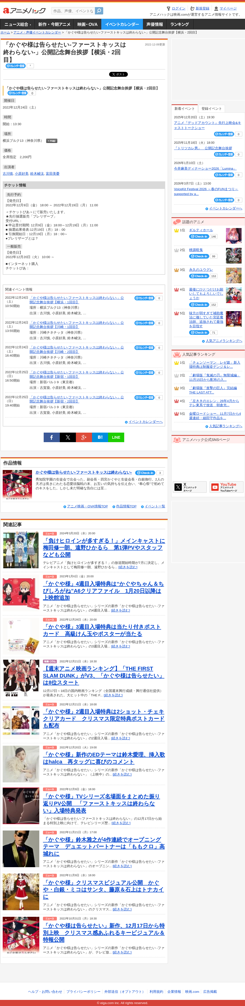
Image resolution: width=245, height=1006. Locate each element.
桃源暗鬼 (196, 250)
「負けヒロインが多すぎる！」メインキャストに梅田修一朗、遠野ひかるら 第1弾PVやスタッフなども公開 (104, 548)
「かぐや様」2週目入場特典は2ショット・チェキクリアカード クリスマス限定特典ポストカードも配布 (104, 719)
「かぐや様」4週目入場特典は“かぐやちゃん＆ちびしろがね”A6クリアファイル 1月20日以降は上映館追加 (103, 591)
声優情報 (154, 24)
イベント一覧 (155, 506)
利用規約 (156, 992)
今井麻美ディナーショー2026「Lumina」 (205, 168)
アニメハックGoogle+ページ (227, 487)
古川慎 (8, 173)
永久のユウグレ (201, 270)
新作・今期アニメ (54, 24)
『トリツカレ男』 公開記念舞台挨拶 (203, 148)
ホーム (5, 32)
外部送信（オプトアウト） (124, 992)
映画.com (192, 992)
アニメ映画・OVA (87, 24)
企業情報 (174, 992)
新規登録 (202, 8)
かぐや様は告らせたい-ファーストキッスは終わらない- (84, 472)
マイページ (228, 8)
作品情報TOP (126, 506)
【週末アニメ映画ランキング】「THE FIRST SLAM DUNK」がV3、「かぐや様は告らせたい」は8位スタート (103, 676)
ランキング (180, 24)
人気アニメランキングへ (224, 341)
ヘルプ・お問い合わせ (45, 992)
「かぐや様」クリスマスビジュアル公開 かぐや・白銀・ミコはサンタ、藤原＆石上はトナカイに (103, 890)
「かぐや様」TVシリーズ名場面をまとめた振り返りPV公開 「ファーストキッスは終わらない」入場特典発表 (101, 803)
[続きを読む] (127, 567)
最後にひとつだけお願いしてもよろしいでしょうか (206, 294)
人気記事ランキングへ (225, 426)
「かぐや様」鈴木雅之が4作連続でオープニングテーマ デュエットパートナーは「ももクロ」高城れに (104, 847)
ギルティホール (201, 230)
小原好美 (22, 173)
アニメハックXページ (190, 487)
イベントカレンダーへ (146, 422)
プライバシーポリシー (83, 992)
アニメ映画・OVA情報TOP (87, 506)
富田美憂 (53, 173)
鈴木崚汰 (37, 173)
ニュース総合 (17, 24)
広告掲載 (210, 992)
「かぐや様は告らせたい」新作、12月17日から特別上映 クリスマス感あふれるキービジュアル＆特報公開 (104, 933)
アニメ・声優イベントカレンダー (122, 24)
